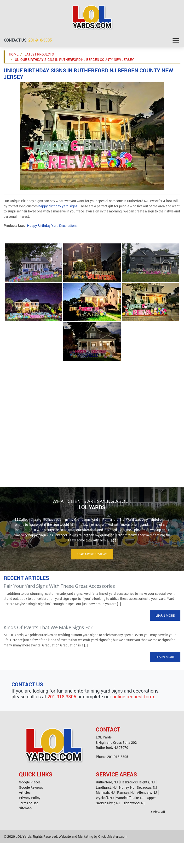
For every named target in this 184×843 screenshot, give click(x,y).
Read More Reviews (92, 554)
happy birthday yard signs (57, 206)
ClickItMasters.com (112, 836)
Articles (24, 792)
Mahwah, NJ (105, 792)
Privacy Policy (29, 797)
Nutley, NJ (126, 787)
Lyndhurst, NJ (106, 787)
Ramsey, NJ (126, 792)
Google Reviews (31, 787)
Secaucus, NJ (147, 787)
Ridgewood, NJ (134, 803)
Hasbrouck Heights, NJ (137, 782)
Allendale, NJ (147, 792)
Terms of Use (28, 803)
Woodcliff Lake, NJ (130, 797)
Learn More (165, 615)
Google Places (29, 782)
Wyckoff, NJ (105, 797)
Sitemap (25, 808)
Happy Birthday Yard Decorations (52, 225)
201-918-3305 (40, 40)
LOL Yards (23, 836)
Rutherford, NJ (107, 782)
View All (157, 812)
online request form (133, 696)
